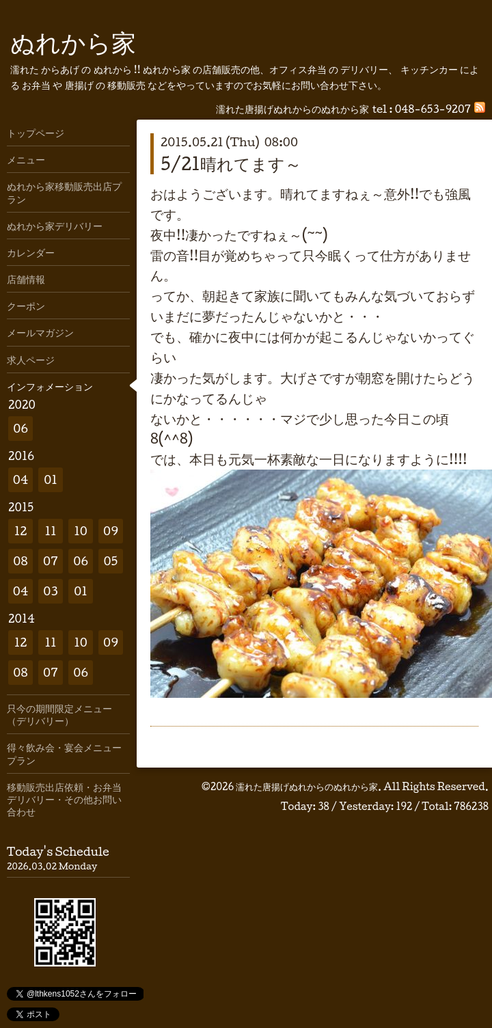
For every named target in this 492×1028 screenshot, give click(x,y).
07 (50, 561)
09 (110, 531)
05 (111, 561)
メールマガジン (40, 332)
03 (50, 591)
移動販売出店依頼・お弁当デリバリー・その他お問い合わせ (64, 799)
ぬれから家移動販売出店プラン (64, 192)
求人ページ (31, 359)
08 (20, 561)
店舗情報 (26, 279)
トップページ (35, 132)
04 (21, 479)
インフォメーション (50, 386)
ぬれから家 (73, 41)
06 (20, 428)
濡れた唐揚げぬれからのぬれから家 (307, 786)
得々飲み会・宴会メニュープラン (64, 753)
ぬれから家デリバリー (54, 225)
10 (80, 531)
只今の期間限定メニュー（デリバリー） (59, 714)
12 (20, 531)
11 (50, 531)
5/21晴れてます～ (231, 163)
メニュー (26, 159)
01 (50, 479)
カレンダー (31, 252)
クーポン (26, 305)
